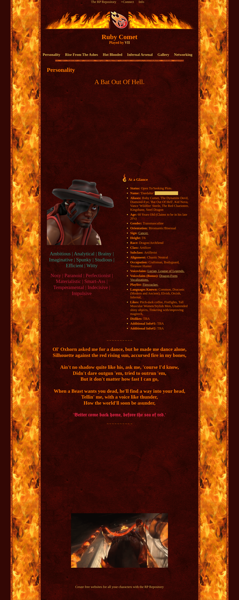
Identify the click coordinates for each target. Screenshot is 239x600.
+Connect (127, 2)
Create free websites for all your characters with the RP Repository (119, 587)
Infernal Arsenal (140, 55)
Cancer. (143, 233)
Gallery (163, 55)
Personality (51, 55)
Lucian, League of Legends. (166, 271)
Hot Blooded (112, 55)
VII (127, 43)
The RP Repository (103, 2)
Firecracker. (150, 284)
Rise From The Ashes (81, 55)
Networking (183, 55)
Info (141, 2)
